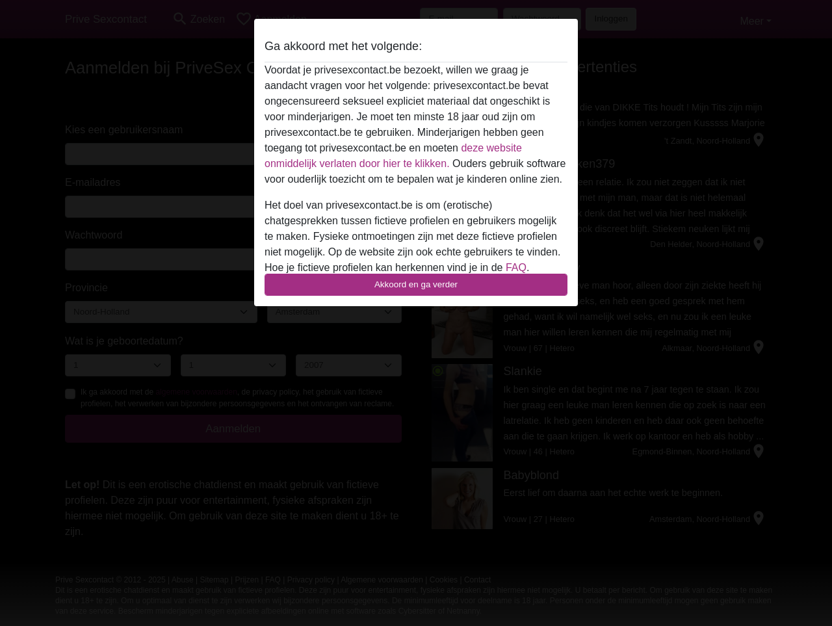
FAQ (516, 267)
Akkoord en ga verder (416, 284)
